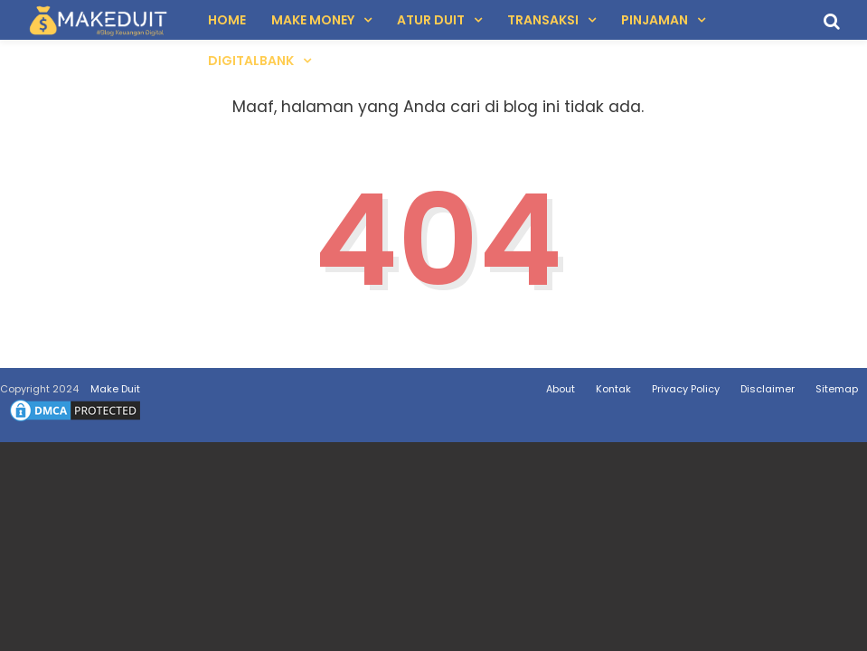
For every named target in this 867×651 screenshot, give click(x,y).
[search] (832, 21)
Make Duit (115, 389)
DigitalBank (251, 61)
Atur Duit (431, 20)
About (560, 389)
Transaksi (543, 20)
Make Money (312, 20)
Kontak (613, 389)
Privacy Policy (686, 389)
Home (227, 20)
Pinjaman (654, 20)
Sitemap (836, 389)
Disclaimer (767, 389)
